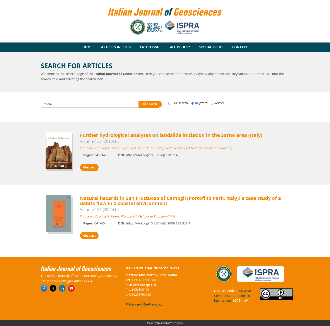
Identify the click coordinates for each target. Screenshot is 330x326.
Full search (178, 103)
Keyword (199, 103)
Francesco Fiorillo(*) (94, 148)
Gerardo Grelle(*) (150, 148)
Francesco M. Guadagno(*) (213, 148)
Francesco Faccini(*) (94, 216)
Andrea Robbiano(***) (158, 216)
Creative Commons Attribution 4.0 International (232, 295)
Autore (218, 103)
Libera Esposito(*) (123, 148)
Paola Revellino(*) (177, 148)
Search (150, 104)
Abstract (89, 167)
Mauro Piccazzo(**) (124, 216)
